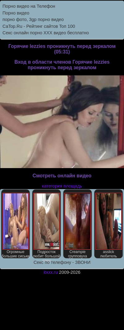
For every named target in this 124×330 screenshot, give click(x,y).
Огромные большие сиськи (15, 225)
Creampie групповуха (77, 225)
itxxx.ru (51, 272)
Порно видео (15, 13)
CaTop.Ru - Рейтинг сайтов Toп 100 (38, 26)
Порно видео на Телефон (28, 6)
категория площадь (62, 186)
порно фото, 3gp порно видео (33, 19)
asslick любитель (108, 225)
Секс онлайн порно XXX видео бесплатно (45, 32)
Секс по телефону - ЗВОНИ (62, 262)
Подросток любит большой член (46, 225)
